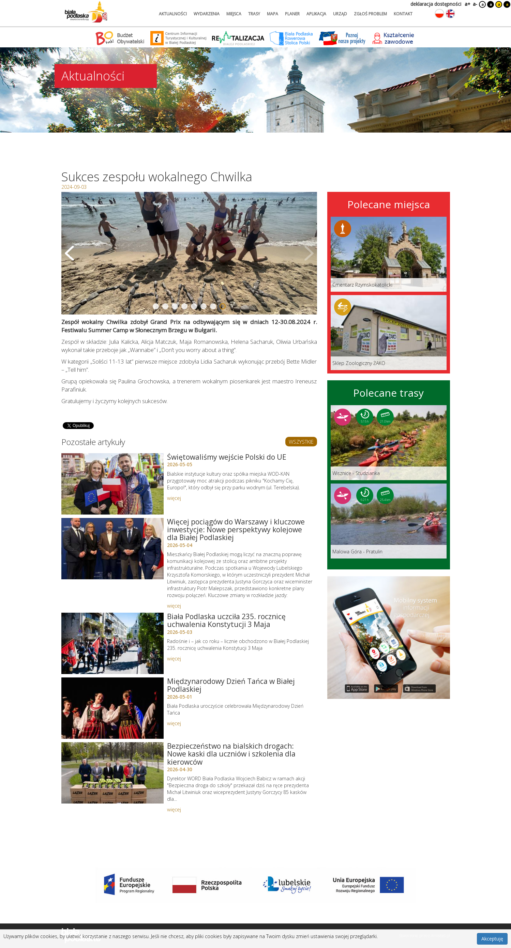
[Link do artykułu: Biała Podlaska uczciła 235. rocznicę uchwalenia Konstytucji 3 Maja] (112, 643)
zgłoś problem (370, 14)
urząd (340, 14)
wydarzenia (207, 14)
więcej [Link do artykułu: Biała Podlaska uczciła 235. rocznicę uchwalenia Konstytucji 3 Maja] (174, 658)
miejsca (233, 14)
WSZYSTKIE (301, 441)
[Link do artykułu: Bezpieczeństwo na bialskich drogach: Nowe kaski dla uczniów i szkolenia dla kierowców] (112, 773)
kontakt (403, 14)
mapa (272, 14)
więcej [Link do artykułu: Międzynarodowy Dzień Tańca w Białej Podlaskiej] (174, 723)
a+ (467, 4)
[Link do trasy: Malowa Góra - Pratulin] (389, 521)
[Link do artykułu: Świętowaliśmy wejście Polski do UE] (112, 484)
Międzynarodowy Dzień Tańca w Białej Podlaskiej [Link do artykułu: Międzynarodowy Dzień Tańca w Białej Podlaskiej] (231, 685)
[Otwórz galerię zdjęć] (189, 253)
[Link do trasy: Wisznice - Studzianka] (389, 442)
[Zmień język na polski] (439, 13)
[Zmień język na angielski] (450, 13)
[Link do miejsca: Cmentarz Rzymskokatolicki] (389, 254)
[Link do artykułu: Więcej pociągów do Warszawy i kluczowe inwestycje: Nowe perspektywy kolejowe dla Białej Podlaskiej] (112, 548)
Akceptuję (492, 938)
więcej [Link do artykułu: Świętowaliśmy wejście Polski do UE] (174, 497)
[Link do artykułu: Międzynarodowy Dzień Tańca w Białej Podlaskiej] (112, 708)
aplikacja (316, 14)
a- (475, 4)
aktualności (173, 14)
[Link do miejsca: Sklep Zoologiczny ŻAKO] (389, 332)
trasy (254, 14)
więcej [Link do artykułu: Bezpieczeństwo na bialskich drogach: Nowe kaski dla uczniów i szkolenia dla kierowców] (174, 809)
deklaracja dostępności (435, 4)
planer (292, 14)
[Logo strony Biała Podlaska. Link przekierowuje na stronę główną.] (86, 12)
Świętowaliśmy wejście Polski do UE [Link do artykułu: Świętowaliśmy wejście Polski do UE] (226, 457)
